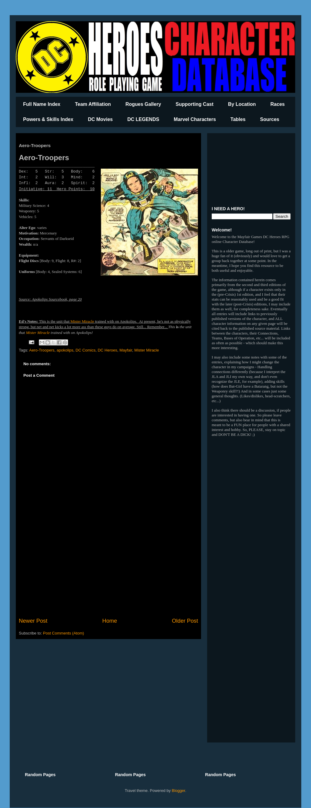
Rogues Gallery (143, 104)
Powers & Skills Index (48, 119)
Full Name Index (41, 104)
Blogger (178, 790)
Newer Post (33, 621)
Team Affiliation (93, 104)
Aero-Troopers (41, 350)
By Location (242, 104)
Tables (238, 119)
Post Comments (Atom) (63, 633)
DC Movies (100, 119)
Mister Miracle (82, 321)
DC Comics (86, 350)
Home (109, 621)
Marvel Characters (195, 119)
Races (277, 104)
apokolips (65, 350)
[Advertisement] (108, 566)
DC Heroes (107, 350)
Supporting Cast (194, 104)
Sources (269, 119)
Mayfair (125, 350)
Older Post (185, 621)
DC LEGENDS (143, 119)
